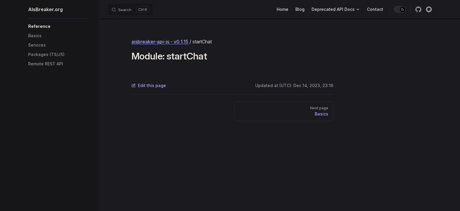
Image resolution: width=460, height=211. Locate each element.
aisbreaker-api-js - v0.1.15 (159, 42)
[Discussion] (429, 9)
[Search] (130, 9)
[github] (418, 9)
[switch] (400, 9)
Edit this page (148, 85)
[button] (58, 26)
